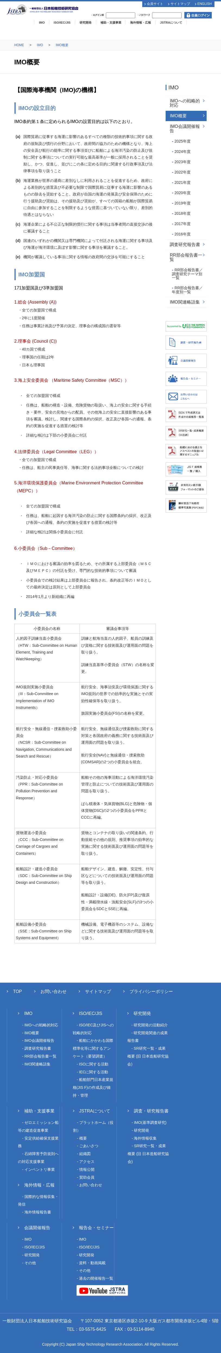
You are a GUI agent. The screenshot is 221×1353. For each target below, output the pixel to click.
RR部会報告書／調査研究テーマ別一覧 (187, 274)
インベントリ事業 (39, 1169)
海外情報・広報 (140, 22)
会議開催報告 (37, 1227)
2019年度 (183, 203)
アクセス (86, 1161)
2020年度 (183, 193)
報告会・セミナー (96, 1227)
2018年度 (183, 213)
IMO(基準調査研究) (150, 1122)
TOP (17, 991)
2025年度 (183, 141)
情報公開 (86, 1169)
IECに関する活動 (93, 1072)
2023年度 (183, 162)
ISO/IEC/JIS (62, 22)
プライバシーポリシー (151, 991)
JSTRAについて (171, 22)
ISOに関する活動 (93, 1064)
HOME (19, 45)
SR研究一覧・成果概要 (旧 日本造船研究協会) (148, 1056)
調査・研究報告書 (151, 1111)
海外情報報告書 (37, 1212)
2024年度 (183, 151)
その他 (30, 1263)
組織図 (85, 1154)
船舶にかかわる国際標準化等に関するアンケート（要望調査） (93, 1048)
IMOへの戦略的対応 (185, 103)
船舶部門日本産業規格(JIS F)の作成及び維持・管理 (93, 1087)
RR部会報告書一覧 (186, 257)
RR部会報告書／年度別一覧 (187, 290)
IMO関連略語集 (185, 302)
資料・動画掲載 (92, 1263)
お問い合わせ (53, 991)
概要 (83, 1138)
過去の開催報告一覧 (96, 1278)
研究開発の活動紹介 (151, 1025)
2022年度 (183, 172)
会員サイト (155, 4)
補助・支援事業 (110, 22)
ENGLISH (204, 4)
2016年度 (183, 234)
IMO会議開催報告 (185, 128)
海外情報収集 (145, 1138)
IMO (42, 22)
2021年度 (183, 182)
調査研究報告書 (185, 244)
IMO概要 (62, 45)
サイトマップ (180, 4)
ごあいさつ (88, 1146)
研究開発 (85, 22)
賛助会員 (86, 1177)
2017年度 (183, 224)
